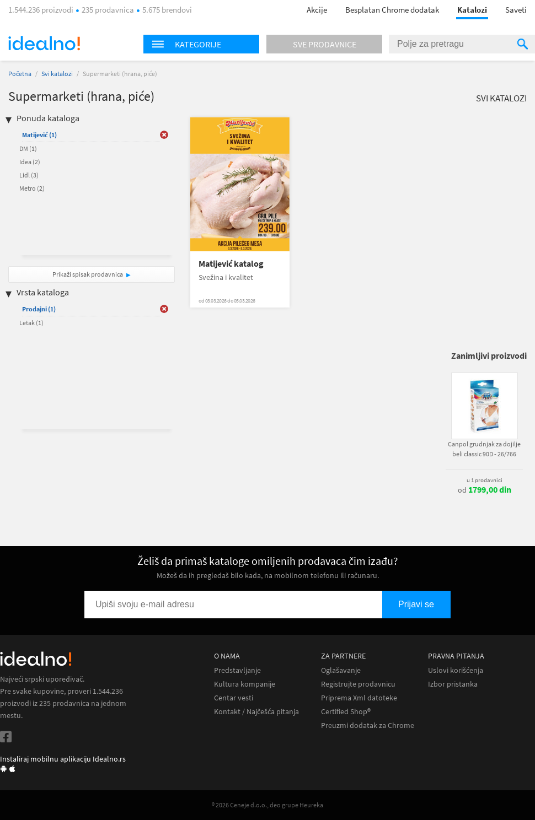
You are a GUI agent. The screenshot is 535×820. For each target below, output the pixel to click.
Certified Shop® (346, 711)
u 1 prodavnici (484, 480)
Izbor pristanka (453, 684)
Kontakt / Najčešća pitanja (256, 711)
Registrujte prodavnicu (358, 684)
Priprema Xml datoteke (359, 698)
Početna (19, 73)
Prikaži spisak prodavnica (87, 274)
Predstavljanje (237, 670)
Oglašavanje (341, 670)
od (484, 490)
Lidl (29, 175)
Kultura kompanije (244, 684)
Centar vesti (233, 698)
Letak (31, 323)
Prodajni (39, 309)
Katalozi (472, 9)
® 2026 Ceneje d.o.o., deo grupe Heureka (267, 805)
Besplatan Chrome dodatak (392, 9)
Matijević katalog (231, 263)
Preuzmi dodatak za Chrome (367, 725)
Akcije (317, 9)
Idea (29, 162)
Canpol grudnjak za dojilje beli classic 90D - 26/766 (484, 449)
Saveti (516, 9)
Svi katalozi (57, 73)
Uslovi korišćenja (455, 670)
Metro (32, 188)
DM (28, 148)
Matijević (39, 135)
